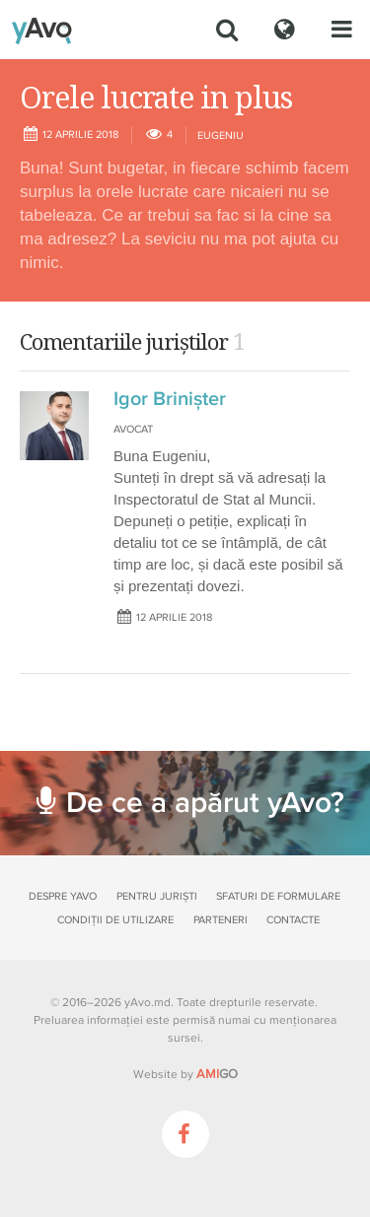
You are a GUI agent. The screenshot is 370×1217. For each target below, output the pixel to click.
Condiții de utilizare (115, 919)
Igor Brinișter (169, 399)
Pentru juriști (156, 896)
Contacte (293, 919)
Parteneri (220, 919)
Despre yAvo (63, 896)
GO (217, 1074)
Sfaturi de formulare (278, 896)
